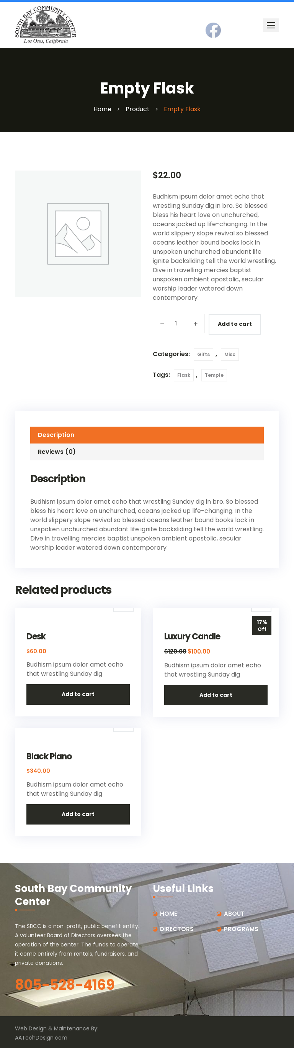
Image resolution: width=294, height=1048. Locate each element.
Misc (229, 354)
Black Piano (49, 756)
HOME (168, 914)
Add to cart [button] (78, 694)
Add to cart (235, 324)
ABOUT (234, 914)
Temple (214, 375)
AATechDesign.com (41, 1037)
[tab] (147, 435)
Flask (183, 375)
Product (138, 109)
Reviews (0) (57, 451)
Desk (36, 636)
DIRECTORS (177, 929)
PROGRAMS (241, 929)
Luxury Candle (192, 636)
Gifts (203, 354)
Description (56, 434)
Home (102, 109)
